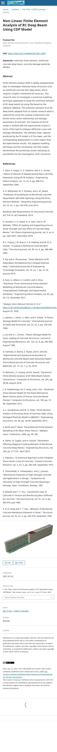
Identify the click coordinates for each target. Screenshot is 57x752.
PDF (9, 562)
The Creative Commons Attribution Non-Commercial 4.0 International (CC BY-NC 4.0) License (27, 674)
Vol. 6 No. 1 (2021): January (33, 9)
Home (5, 9)
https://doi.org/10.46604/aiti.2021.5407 (27, 53)
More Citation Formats (14, 597)
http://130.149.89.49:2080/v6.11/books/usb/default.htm (29, 307)
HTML (20, 562)
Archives (15, 9)
